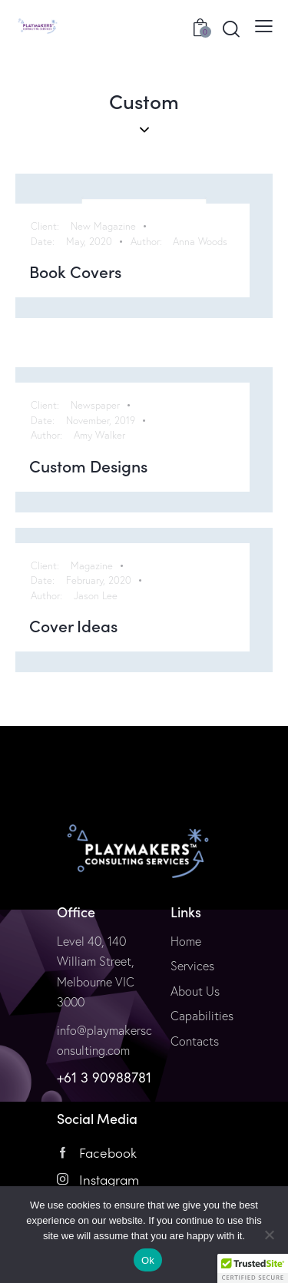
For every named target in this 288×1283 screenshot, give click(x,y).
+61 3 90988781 (104, 1077)
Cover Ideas (73, 626)
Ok (147, 1260)
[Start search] (231, 28)
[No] (268, 1234)
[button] (252, 1268)
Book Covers (75, 272)
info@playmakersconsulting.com (104, 1041)
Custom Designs (88, 466)
